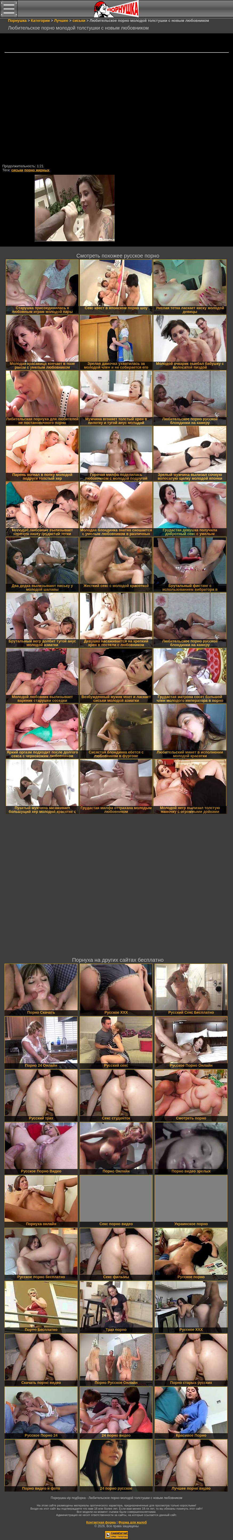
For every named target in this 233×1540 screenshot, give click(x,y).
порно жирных (36, 170)
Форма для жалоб (132, 1522)
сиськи (17, 170)
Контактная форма (101, 1522)
